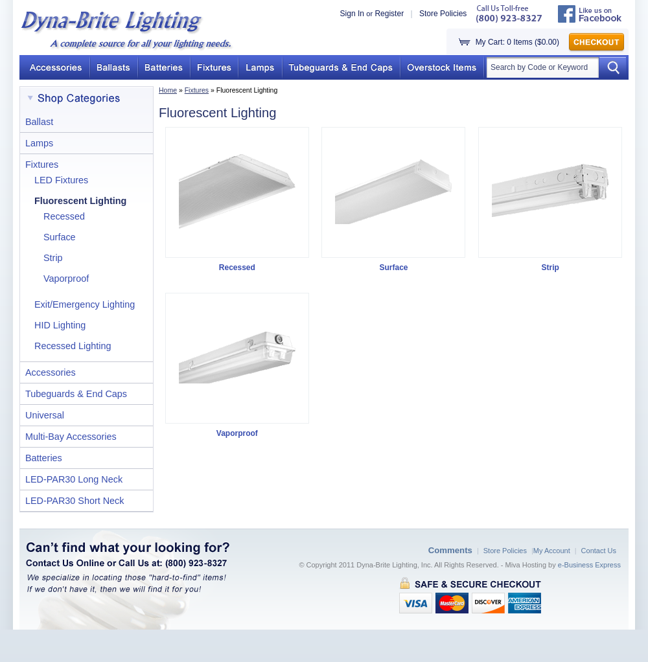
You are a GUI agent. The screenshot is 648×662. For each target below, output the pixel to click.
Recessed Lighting (72, 346)
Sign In (352, 13)
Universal (44, 415)
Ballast (39, 122)
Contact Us (598, 550)
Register (389, 13)
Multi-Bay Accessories (71, 436)
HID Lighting (60, 325)
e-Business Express (589, 565)
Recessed (64, 216)
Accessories (50, 372)
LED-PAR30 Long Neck (73, 479)
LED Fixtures (61, 180)
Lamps (39, 143)
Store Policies (443, 13)
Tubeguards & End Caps (76, 394)
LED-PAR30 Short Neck (74, 501)
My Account (551, 550)
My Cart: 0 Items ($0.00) (517, 42)
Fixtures (197, 90)
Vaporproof (66, 278)
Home (168, 90)
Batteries (43, 458)
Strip (53, 258)
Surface (59, 237)
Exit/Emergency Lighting (84, 304)
